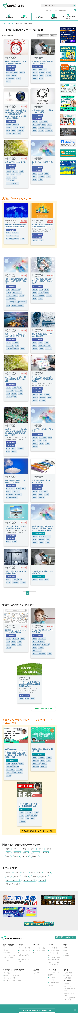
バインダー (42, 638)
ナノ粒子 (48, 348)
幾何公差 (44, 766)
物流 (33, 872)
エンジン (9, 772)
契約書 (45, 876)
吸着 (21, 171)
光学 (41, 75)
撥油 (23, 488)
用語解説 (6, 960)
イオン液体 (18, 390)
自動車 (8, 133)
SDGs (8, 872)
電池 (34, 638)
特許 (40, 872)
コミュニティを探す (39, 948)
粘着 (46, 494)
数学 (8, 876)
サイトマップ (53, 977)
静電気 (8, 647)
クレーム (16, 638)
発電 (21, 698)
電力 (41, 78)
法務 (32, 698)
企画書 (17, 876)
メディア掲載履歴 (54, 982)
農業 (49, 397)
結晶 (34, 127)
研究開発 (9, 396)
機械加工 (36, 760)
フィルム (15, 233)
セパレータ (45, 644)
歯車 (32, 818)
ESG (17, 872)
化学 (15, 72)
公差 (48, 760)
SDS (18, 78)
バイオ (15, 171)
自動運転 (48, 75)
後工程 (49, 757)
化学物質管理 (10, 78)
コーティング (43, 121)
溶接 (21, 818)
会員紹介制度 (68, 973)
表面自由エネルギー (12, 497)
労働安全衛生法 (10, 298)
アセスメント (17, 292)
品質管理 (41, 176)
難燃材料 (16, 124)
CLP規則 (9, 72)
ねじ (13, 641)
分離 (12, 174)
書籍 (65, 950)
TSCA (14, 75)
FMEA (21, 763)
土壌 (47, 292)
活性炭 (14, 393)
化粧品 (49, 295)
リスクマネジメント (13, 880)
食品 (34, 130)
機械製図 (34, 815)
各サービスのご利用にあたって (12, 980)
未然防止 (41, 539)
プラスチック (10, 180)
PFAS (8, 81)
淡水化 (46, 394)
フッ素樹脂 (36, 124)
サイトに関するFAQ (9, 978)
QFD (8, 763)
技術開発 (20, 448)
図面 (34, 757)
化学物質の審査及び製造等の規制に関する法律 (16, 302)
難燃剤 (8, 124)
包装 (48, 72)
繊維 (13, 130)
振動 (19, 641)
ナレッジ (19, 769)
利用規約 (66, 983)
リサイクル (9, 236)
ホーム (4, 23)
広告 (48, 872)
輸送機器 (41, 497)
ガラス (41, 130)
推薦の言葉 (67, 978)
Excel (8, 177)
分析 (34, 173)
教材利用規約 (68, 986)
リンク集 (51, 980)
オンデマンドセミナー (38, 533)
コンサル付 (36, 763)
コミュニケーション (45, 536)
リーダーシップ (29, 880)
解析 (33, 849)
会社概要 (36, 973)
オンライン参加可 (11, 66)
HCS (8, 75)
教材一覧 (66, 955)
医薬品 (16, 238)
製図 (21, 812)
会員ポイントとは (69, 975)
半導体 (35, 397)
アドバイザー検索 (54, 950)
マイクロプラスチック (12, 183)
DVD (65, 948)
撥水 (18, 488)
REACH (22, 72)
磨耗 (13, 644)
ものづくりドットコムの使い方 (12, 975)
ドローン (42, 880)
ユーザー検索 (53, 948)
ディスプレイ (43, 69)
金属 (8, 641)
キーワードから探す (9, 955)
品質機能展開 (18, 772)
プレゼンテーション (13, 884)
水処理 (8, 171)
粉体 (41, 443)
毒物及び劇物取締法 (17, 305)
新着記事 (6, 950)
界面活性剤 (9, 494)
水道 (40, 179)
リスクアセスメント (12, 295)
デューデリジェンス (38, 295)
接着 (49, 653)
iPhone (41, 72)
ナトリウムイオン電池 (39, 653)
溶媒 (20, 393)
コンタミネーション (44, 345)
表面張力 (18, 494)
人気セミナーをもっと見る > (43, 708)
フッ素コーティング (44, 127)
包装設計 (9, 238)
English (51, 985)
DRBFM (14, 763)
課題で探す (7, 952)
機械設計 (41, 757)
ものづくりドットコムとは (11, 973)
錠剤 (22, 238)
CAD (21, 815)
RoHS (16, 127)
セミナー (10, 23)
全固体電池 (36, 644)
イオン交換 (9, 390)
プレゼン (42, 400)
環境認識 (43, 397)
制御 (46, 173)
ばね (27, 818)
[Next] (34, 593)
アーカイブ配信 (10, 69)
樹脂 (8, 130)
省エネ (35, 876)
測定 (34, 179)
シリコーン (49, 130)
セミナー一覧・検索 (24, 948)
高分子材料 (16, 133)
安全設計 (20, 130)
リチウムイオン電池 (38, 641)
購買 (19, 644)
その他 (66, 953)
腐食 (8, 644)
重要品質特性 (10, 769)
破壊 (41, 579)
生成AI (16, 766)
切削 (42, 760)
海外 (8, 451)
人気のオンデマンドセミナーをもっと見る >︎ (38, 831)
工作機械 (36, 766)
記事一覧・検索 (8, 957)
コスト (8, 638)
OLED (35, 72)
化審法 (35, 75)
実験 (48, 176)
